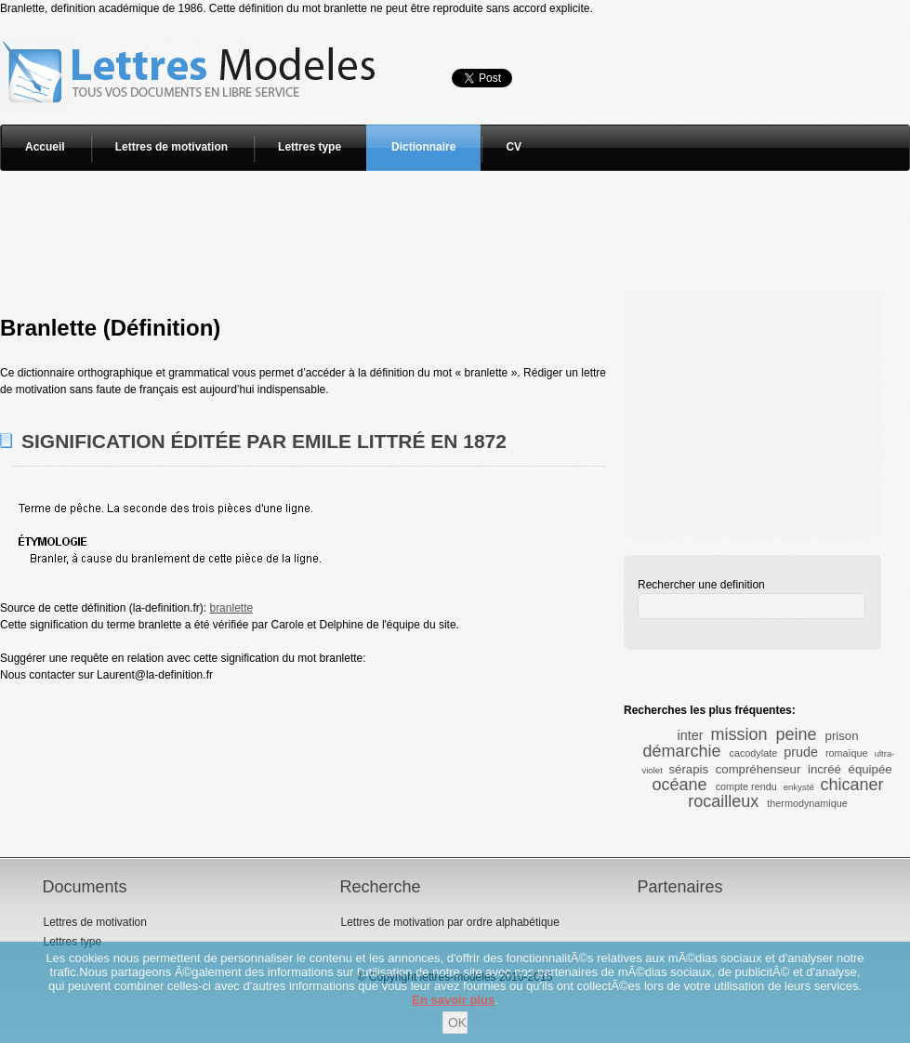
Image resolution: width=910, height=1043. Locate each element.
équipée (870, 769)
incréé (824, 769)
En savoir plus (453, 1000)
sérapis (689, 769)
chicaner (851, 784)
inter (690, 735)
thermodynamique (807, 803)
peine (796, 734)
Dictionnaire (423, 146)
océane (680, 784)
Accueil (45, 146)
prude (801, 752)
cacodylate (754, 753)
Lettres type (309, 146)
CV (513, 146)
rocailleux (723, 801)
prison (842, 736)
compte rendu (746, 786)
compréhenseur (758, 769)
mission (738, 734)
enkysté (799, 787)
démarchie (682, 751)
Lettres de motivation (171, 146)
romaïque (846, 753)
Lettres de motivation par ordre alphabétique (449, 922)
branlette (231, 607)
